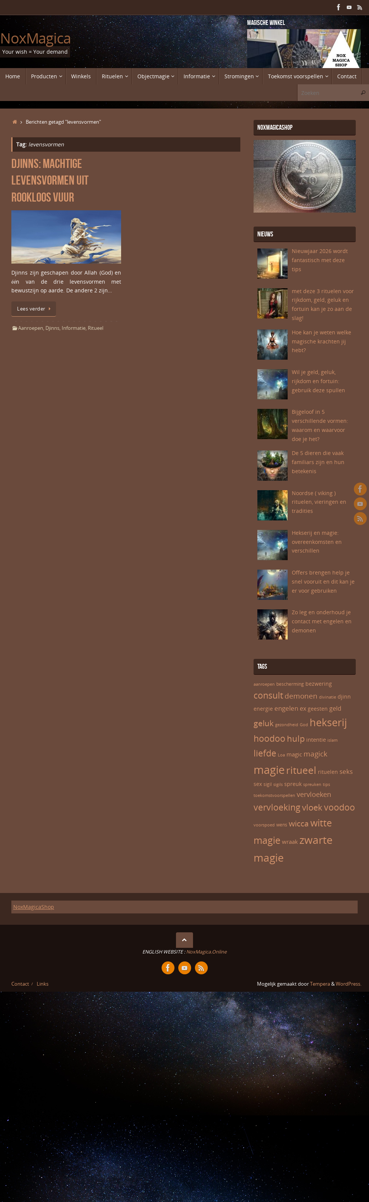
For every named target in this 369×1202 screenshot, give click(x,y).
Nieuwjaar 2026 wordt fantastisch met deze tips (320, 260)
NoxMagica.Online (206, 952)
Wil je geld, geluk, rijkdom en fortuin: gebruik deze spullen (318, 381)
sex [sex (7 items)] (258, 783)
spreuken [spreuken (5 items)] (312, 784)
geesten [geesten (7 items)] (318, 708)
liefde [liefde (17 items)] (265, 753)
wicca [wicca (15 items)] (299, 823)
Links (42, 984)
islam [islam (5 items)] (332, 740)
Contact (20, 984)
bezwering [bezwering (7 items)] (318, 683)
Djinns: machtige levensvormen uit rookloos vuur (50, 180)
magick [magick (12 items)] (315, 754)
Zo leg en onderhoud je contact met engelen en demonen (322, 621)
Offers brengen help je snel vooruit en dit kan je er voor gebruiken (323, 581)
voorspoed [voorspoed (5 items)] (264, 825)
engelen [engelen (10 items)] (286, 708)
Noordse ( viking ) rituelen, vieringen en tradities (319, 502)
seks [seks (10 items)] (346, 771)
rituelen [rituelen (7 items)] (328, 771)
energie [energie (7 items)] (263, 708)
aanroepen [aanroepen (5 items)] (264, 684)
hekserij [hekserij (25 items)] (328, 722)
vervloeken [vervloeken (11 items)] (314, 794)
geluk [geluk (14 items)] (264, 723)
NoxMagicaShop (33, 906)
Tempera (320, 984)
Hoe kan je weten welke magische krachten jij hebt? (321, 341)
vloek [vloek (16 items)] (312, 807)
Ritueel (95, 328)
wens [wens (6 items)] (281, 825)
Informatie (74, 328)
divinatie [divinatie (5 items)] (327, 697)
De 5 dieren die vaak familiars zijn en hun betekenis (318, 462)
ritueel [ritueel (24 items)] (301, 770)
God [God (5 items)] (304, 724)
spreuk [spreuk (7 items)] (293, 783)
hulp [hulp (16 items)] (296, 738)
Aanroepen (30, 328)
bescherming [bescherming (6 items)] (290, 684)
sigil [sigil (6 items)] (267, 784)
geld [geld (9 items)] (335, 708)
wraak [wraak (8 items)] (290, 841)
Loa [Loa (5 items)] (281, 755)
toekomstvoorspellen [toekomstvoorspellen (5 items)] (274, 795)
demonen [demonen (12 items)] (301, 696)
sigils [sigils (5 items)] (278, 784)
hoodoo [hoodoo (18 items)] (269, 738)
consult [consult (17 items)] (268, 695)
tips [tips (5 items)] (326, 784)
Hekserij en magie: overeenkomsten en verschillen (317, 541)
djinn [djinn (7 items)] (344, 696)
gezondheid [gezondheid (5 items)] (286, 724)
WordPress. (348, 984)
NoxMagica (35, 38)
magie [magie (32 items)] (269, 769)
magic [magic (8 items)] (294, 754)
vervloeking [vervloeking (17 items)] (277, 807)
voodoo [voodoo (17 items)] (339, 807)
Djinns (52, 328)
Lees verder (35, 309)
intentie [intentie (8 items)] (316, 739)
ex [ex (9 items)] (303, 708)
